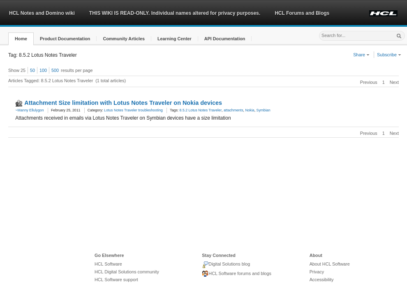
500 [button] (55, 70)
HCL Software (108, 263)
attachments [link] (233, 110)
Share (361, 54)
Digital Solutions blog (226, 264)
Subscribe (389, 54)
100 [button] (43, 70)
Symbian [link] (264, 110)
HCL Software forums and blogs (236, 274)
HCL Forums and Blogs (302, 13)
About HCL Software (330, 263)
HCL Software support (116, 279)
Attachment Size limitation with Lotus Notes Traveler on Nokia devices (123, 102)
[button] (21, 38)
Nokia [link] (249, 110)
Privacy (317, 271)
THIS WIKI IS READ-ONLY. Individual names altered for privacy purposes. (174, 13)
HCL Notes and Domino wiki (42, 13)
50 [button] (32, 70)
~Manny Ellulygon (29, 110)
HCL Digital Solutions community (127, 271)
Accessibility (322, 279)
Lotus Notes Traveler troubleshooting (133, 110)
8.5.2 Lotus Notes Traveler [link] (201, 110)
